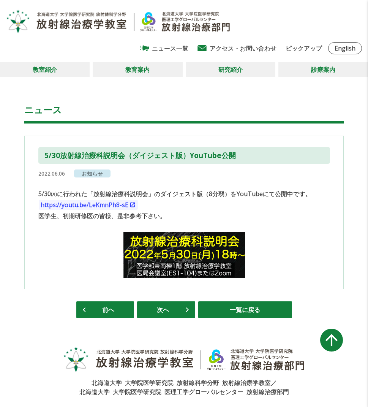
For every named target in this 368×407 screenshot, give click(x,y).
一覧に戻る (245, 310)
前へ (108, 310)
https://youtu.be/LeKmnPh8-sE (84, 205)
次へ (163, 310)
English (345, 48)
